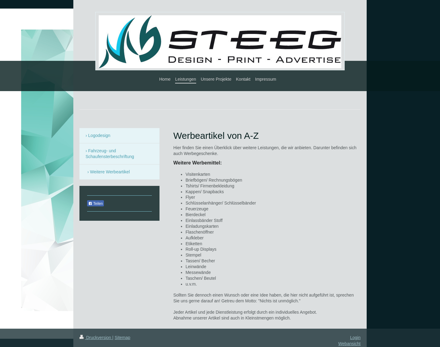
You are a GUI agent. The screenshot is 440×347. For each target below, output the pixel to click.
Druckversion (95, 337)
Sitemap (122, 337)
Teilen (95, 203)
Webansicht (349, 343)
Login (355, 337)
